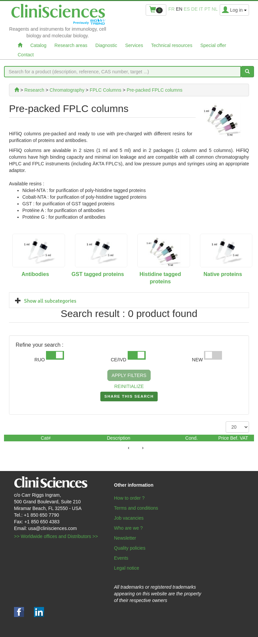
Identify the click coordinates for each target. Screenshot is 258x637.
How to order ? (129, 498)
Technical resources (171, 45)
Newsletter (125, 538)
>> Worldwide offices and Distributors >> (56, 536)
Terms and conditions (136, 508)
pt (207, 9)
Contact (26, 54)
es (187, 9)
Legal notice (126, 568)
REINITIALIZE (129, 386)
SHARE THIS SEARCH (129, 397)
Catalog (38, 45)
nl (215, 9)
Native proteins (222, 274)
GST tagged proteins (98, 274)
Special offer (213, 45)
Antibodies (35, 274)
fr (171, 9)
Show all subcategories (50, 301)
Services (134, 45)
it (201, 9)
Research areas (70, 45)
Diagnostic (106, 45)
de (194, 9)
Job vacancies (129, 518)
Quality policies (129, 548)
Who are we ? (128, 528)
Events (121, 558)
